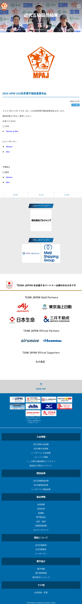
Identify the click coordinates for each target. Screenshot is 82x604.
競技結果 (41, 473)
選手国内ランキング (41, 577)
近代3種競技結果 (41, 485)
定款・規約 (41, 521)
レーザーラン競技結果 (41, 489)
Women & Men (12, 131)
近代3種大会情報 (41, 449)
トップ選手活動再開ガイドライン (41, 461)
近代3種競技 (41, 549)
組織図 (41, 513)
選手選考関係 (41, 573)
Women (9, 147)
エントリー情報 (41, 457)
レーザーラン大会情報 (41, 453)
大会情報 (41, 437)
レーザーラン (41, 554)
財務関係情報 (41, 526)
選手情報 (41, 569)
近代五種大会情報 (41, 444)
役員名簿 (41, 509)
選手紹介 (41, 561)
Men (8, 152)
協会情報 (41, 497)
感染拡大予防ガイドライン (41, 466)
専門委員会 (41, 517)
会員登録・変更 (41, 592)
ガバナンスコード (41, 530)
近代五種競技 (41, 545)
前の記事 (15, 194)
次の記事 (66, 194)
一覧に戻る (41, 194)
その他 (41, 585)
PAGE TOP (41, 386)
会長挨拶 (41, 504)
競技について (41, 537)
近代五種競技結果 (41, 481)
